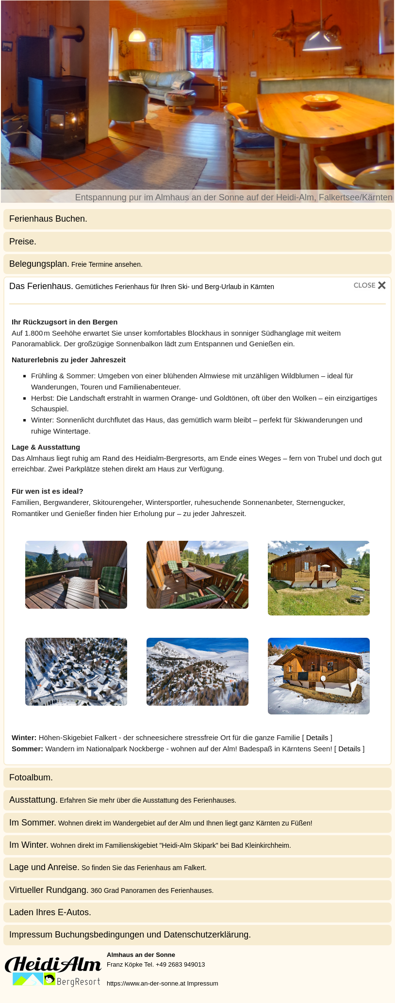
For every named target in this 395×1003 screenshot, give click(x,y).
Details (317, 737)
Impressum (202, 983)
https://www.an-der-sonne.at (146, 983)
